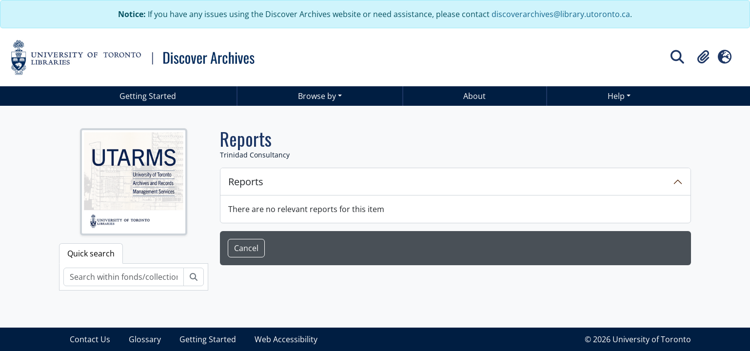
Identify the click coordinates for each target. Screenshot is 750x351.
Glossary (145, 339)
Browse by (317, 96)
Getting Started (147, 96)
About (474, 96)
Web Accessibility (286, 339)
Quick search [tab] (91, 253)
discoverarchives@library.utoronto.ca (561, 14)
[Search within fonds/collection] (123, 277)
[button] (703, 57)
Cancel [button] (246, 248)
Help (616, 96)
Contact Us (90, 339)
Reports (245, 181)
